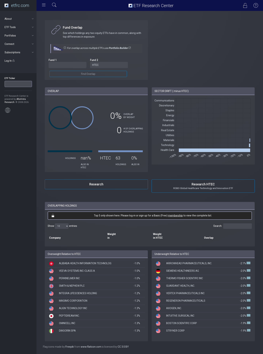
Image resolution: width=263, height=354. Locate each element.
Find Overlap (88, 73)
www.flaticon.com (91, 346)
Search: (232, 226)
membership (175, 215)
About (19, 18)
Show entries (62, 226)
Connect (19, 44)
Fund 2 (94, 60)
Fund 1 (53, 60)
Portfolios (19, 35)
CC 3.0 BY (123, 346)
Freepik (69, 346)
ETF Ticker (10, 78)
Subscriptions (19, 52)
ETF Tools (19, 27)
